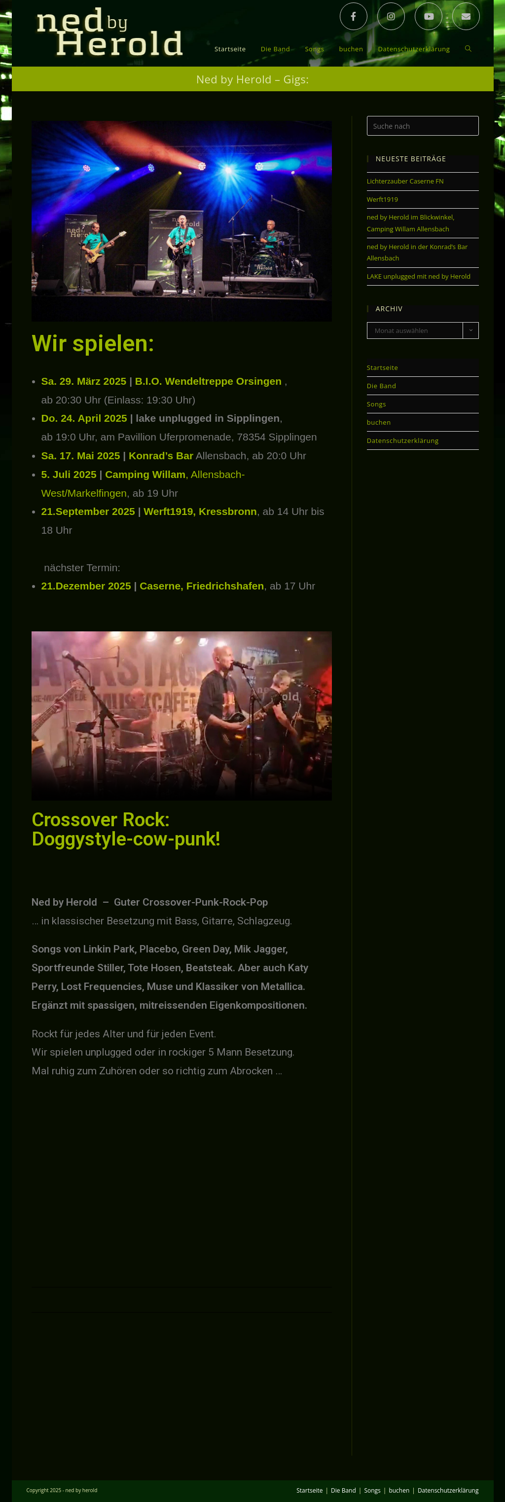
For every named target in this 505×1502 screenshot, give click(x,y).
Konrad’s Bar (161, 455)
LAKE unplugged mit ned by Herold (419, 276)
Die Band (382, 386)
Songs (376, 404)
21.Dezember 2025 (86, 586)
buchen (379, 422)
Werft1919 (382, 199)
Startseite (382, 368)
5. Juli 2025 (69, 474)
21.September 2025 (88, 511)
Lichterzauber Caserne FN (405, 181)
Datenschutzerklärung (403, 441)
